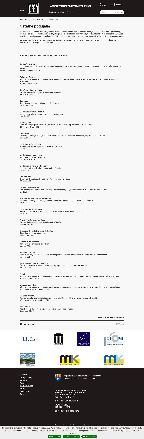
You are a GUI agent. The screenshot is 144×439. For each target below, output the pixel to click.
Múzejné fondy (26, 377)
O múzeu (52, 12)
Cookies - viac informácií (78, 425)
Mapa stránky (103, 4)
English (119, 4)
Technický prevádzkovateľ (115, 425)
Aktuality (23, 380)
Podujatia (24, 383)
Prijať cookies (54, 436)
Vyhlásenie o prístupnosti (96, 425)
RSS (111, 4)
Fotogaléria (24, 391)
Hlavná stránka (24, 19)
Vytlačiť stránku (27, 324)
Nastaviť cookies (89, 436)
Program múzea (38, 19)
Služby (61, 12)
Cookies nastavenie (61, 425)
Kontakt (69, 12)
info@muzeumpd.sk (69, 401)
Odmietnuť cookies (71, 436)
